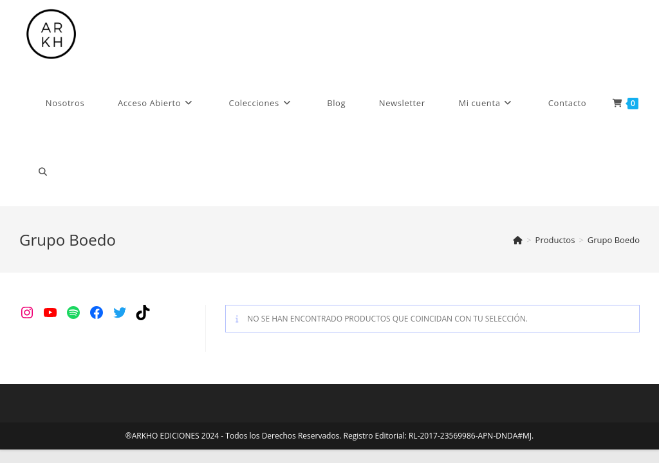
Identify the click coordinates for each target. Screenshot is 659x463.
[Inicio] (518, 240)
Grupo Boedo (614, 240)
